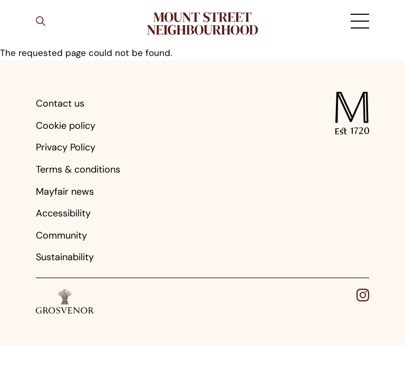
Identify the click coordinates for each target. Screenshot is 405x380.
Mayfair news (65, 191)
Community (61, 235)
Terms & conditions (78, 169)
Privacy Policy (65, 147)
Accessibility (63, 213)
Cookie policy (65, 125)
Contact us (60, 103)
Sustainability (65, 257)
